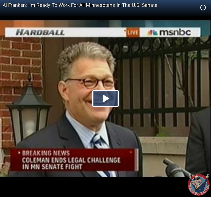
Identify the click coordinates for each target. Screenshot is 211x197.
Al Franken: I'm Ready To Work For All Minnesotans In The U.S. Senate (80, 5)
